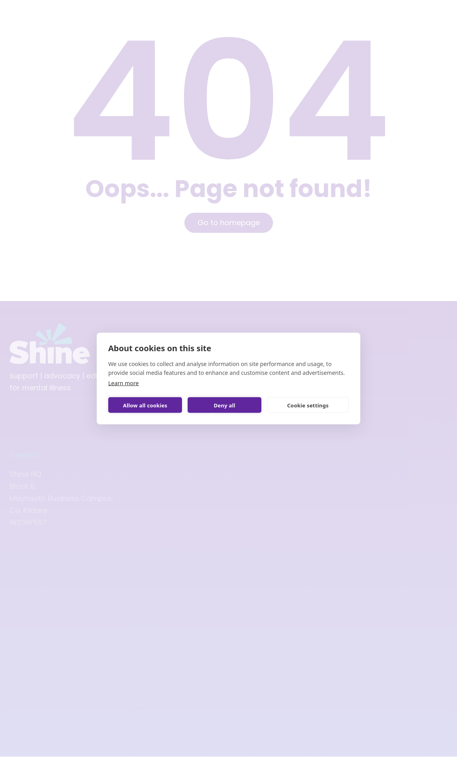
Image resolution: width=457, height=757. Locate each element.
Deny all (224, 405)
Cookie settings (307, 405)
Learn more (123, 383)
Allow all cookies (145, 405)
